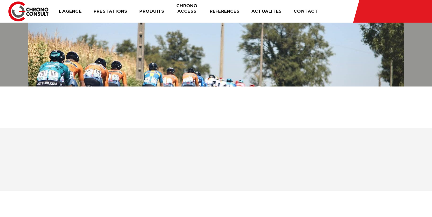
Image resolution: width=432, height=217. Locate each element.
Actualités (266, 11)
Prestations (111, 11)
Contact (306, 11)
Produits (151, 11)
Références (224, 11)
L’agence (70, 11)
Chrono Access (186, 8)
